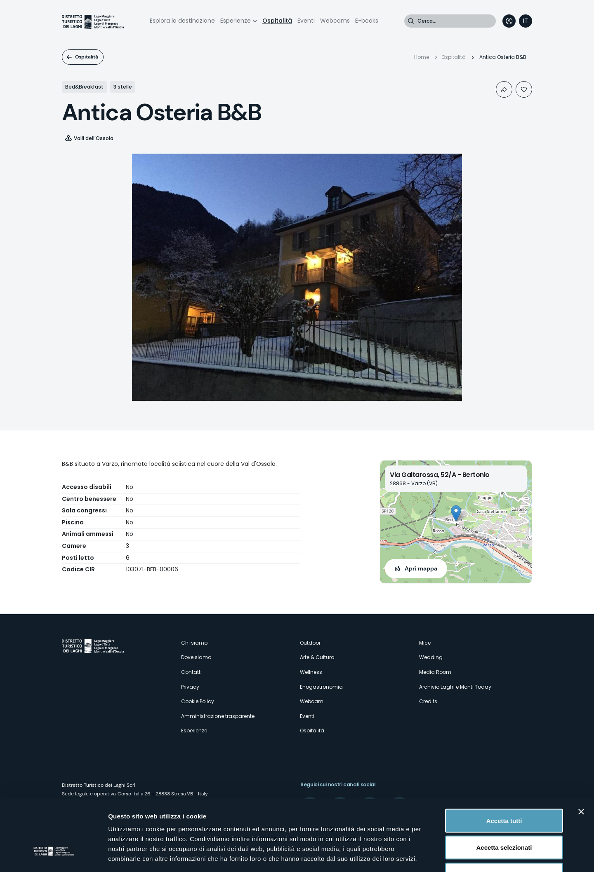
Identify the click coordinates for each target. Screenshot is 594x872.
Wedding (431, 657)
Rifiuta (504, 817)
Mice (425, 642)
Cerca (410, 21)
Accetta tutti (504, 763)
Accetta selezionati (504, 791)
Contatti (191, 672)
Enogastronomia (321, 686)
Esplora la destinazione (182, 20)
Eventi (306, 20)
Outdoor (310, 642)
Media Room (435, 672)
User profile (509, 21)
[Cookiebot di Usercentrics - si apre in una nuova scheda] (53, 856)
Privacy (190, 686)
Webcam (311, 701)
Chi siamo (194, 642)
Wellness (311, 672)
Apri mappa (421, 568)
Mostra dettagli (434, 855)
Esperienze (235, 20)
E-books (366, 20)
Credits (428, 701)
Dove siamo (196, 657)
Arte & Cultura (317, 657)
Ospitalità (277, 20)
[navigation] (525, 21)
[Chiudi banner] (581, 755)
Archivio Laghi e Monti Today (455, 686)
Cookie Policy (197, 701)
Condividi (504, 89)
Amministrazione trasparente (218, 716)
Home (421, 57)
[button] (456, 513)
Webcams (335, 20)
